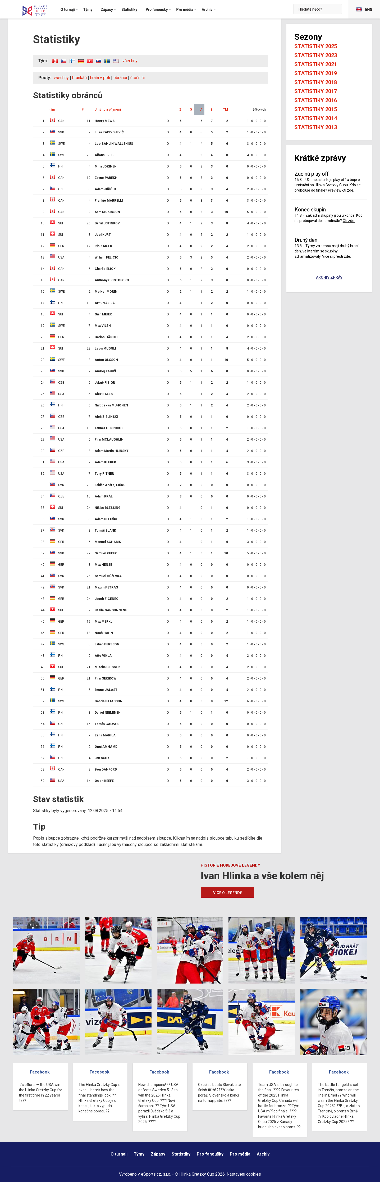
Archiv (263, 1154)
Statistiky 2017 (315, 91)
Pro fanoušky (210, 1154)
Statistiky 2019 (315, 73)
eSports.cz (151, 1174)
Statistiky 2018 (315, 82)
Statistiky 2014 (315, 118)
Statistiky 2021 (315, 64)
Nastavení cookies (244, 1174)
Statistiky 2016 (315, 100)
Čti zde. (349, 221)
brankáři (79, 77)
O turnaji (119, 1154)
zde (350, 190)
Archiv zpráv (329, 277)
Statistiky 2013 (315, 127)
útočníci (137, 77)
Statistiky (181, 1154)
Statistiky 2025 (315, 46)
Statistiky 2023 (315, 55)
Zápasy (158, 1154)
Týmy (139, 1154)
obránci (120, 77)
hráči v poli (100, 77)
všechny (130, 60)
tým (52, 109)
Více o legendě (227, 893)
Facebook (40, 1072)
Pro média (240, 1154)
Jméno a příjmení (108, 109)
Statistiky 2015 (315, 109)
